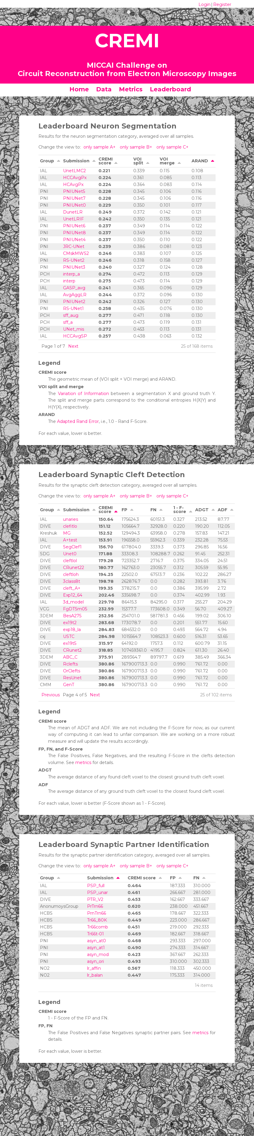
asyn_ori (95, 961)
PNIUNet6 (74, 226)
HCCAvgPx (74, 177)
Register (222, 4)
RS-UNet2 (73, 260)
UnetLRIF (73, 219)
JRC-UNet (73, 246)
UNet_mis (73, 329)
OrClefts (71, 671)
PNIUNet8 (74, 232)
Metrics (131, 89)
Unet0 (70, 553)
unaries (70, 519)
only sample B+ (136, 147)
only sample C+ (172, 147)
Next (73, 346)
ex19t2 (70, 622)
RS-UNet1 (73, 308)
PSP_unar (97, 892)
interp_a (71, 274)
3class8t (71, 581)
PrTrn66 (95, 906)
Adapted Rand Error (78, 421)
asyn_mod (98, 954)
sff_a (68, 322)
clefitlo (70, 526)
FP (124, 509)
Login (204, 4)
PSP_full (95, 885)
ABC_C (70, 657)
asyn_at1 (96, 947)
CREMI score (105, 161)
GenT (68, 684)
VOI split (138, 161)
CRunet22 (73, 567)
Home (79, 89)
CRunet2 (72, 650)
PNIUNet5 (74, 191)
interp (69, 281)
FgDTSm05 (75, 609)
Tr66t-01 (95, 934)
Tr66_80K (97, 920)
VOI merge (167, 161)
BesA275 (72, 615)
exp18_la (72, 629)
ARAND (200, 161)
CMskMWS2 (76, 253)
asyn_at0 (96, 940)
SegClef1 (72, 547)
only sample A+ (100, 147)
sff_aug (70, 315)
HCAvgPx (73, 184)
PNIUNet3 (74, 267)
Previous (50, 695)
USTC (68, 636)
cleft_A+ (71, 588)
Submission (76, 161)
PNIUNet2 (74, 301)
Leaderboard (170, 89)
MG (67, 533)
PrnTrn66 (96, 913)
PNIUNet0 (74, 205)
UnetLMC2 (74, 170)
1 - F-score (179, 509)
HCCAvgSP (75, 336)
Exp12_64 (72, 595)
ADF (222, 509)
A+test (70, 540)
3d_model (73, 602)
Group (47, 161)
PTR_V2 (95, 899)
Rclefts (70, 664)
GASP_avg (74, 288)
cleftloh (71, 574)
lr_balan (95, 975)
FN (153, 509)
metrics (83, 762)
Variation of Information (83, 393)
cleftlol (70, 560)
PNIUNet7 (74, 198)
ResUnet (72, 677)
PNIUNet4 (74, 239)
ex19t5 (69, 643)
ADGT (202, 509)
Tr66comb (97, 927)
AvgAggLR (74, 294)
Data (104, 89)
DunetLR (73, 212)
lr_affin (94, 968)
